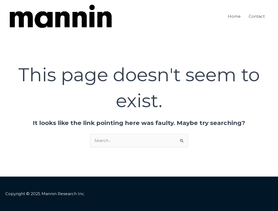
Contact (257, 16)
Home (234, 16)
